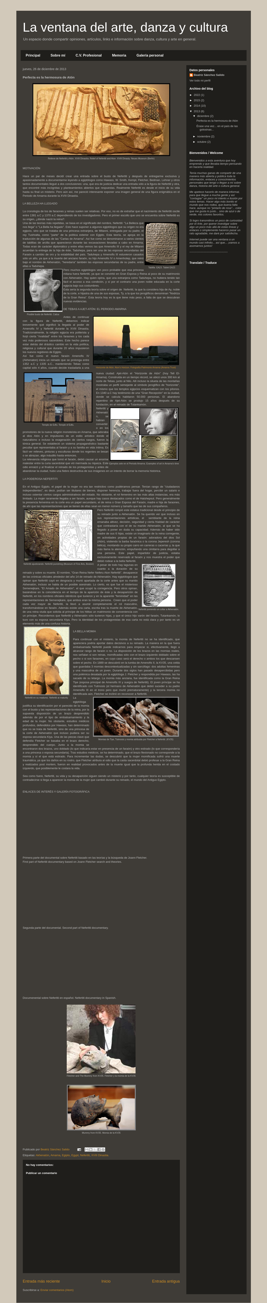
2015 (197, 100)
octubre (202, 141)
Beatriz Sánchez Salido (209, 75)
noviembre (204, 136)
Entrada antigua (166, 1281)
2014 (197, 105)
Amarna (55, 1155)
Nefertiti (85, 1155)
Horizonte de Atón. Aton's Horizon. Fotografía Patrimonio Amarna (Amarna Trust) (136, 367)
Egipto (66, 1155)
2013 (197, 111)
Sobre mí (58, 55)
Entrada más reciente (41, 1281)
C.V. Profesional (89, 55)
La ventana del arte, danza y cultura (125, 27)
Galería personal (150, 55)
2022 (197, 95)
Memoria (119, 55)
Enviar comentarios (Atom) (57, 1290)
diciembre (203, 116)
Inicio (105, 1281)
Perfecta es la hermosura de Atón (217, 120)
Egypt (75, 1155)
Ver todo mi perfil (200, 80)
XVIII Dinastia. (100, 1155)
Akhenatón (42, 1155)
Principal (33, 55)
